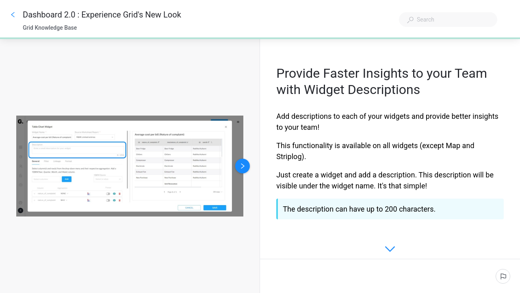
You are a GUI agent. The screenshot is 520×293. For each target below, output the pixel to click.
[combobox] (448, 19)
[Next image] (242, 166)
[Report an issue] (503, 276)
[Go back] (13, 15)
